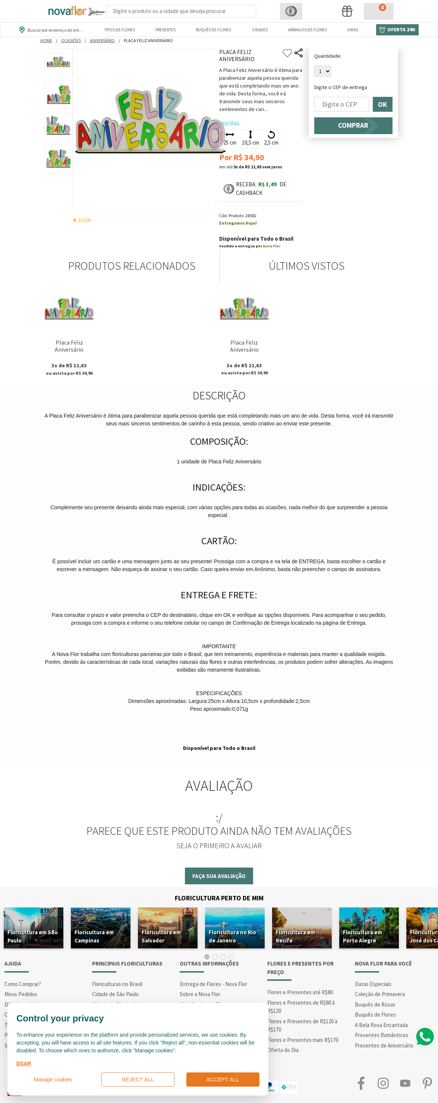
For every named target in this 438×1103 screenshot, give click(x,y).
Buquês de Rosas (375, 1004)
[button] (291, 11)
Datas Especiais (373, 984)
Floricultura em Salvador (161, 936)
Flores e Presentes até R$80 (300, 992)
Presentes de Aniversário (384, 1045)
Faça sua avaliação (219, 875)
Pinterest (427, 1083)
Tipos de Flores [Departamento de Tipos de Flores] (119, 29)
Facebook (361, 1083)
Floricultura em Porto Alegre (362, 936)
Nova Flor (271, 246)
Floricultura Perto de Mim (219, 898)
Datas (352, 29)
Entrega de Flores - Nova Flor (213, 984)
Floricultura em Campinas (94, 936)
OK (382, 104)
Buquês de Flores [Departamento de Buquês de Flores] (213, 29)
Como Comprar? (22, 984)
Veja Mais (229, 122)
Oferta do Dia (283, 1049)
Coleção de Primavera (380, 994)
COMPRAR (353, 125)
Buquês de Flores (375, 1014)
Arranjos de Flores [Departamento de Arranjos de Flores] (307, 29)
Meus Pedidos (20, 994)
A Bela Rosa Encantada (381, 1024)
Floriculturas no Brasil (117, 984)
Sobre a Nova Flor (200, 994)
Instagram (383, 1083)
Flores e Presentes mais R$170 (302, 1039)
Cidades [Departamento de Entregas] (260, 29)
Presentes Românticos (381, 1035)
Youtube (405, 1083)
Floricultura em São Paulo (32, 936)
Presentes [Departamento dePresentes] (165, 29)
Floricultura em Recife (295, 936)
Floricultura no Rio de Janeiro (232, 936)
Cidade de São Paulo (115, 994)
